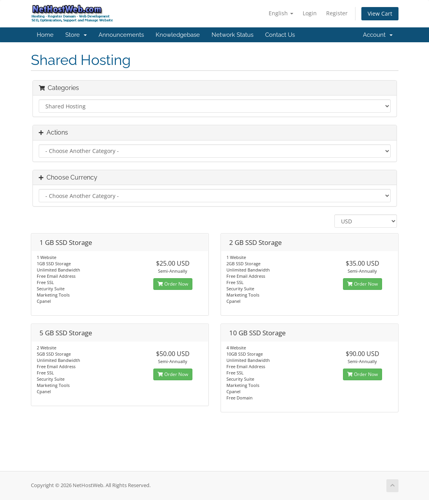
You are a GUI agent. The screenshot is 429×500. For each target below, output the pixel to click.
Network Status (232, 34)
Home (45, 34)
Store (76, 34)
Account (378, 34)
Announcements (121, 34)
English (281, 13)
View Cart (380, 13)
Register (337, 13)
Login (310, 13)
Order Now (173, 284)
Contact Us (280, 34)
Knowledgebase (178, 34)
